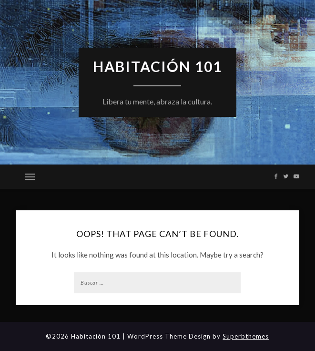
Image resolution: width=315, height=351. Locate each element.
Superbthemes (246, 336)
